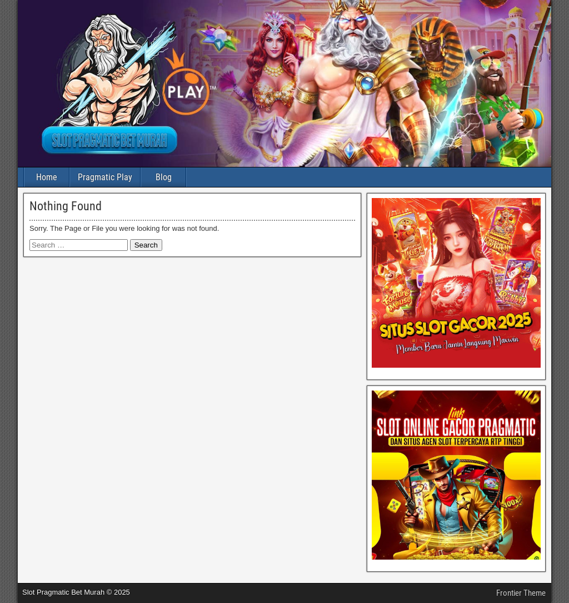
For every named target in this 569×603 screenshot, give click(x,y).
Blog (164, 177)
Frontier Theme (521, 593)
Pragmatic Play (105, 177)
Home (46, 177)
